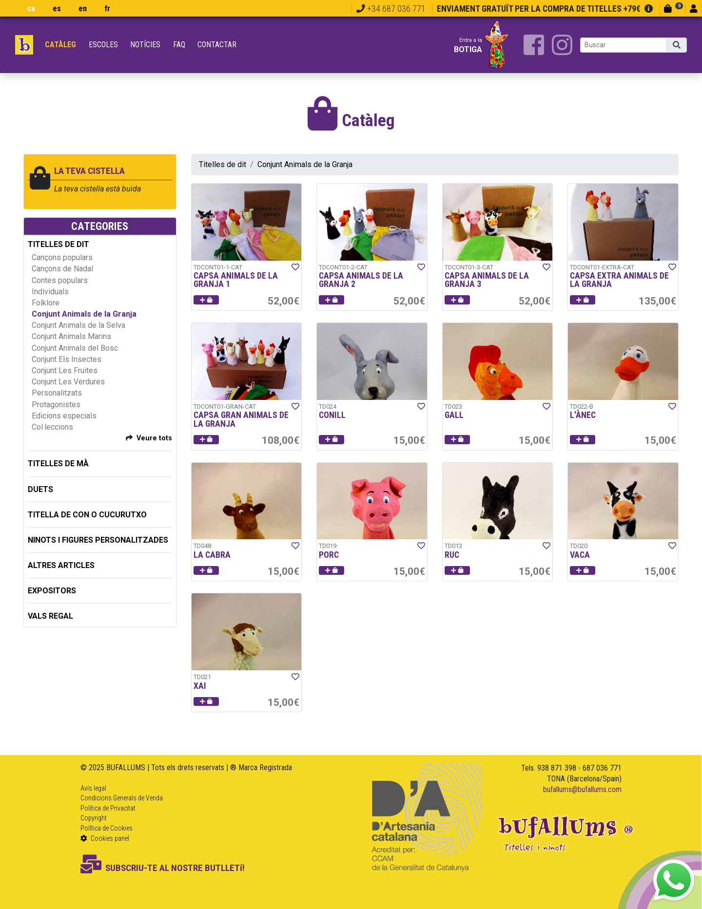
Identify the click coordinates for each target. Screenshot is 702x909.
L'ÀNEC (583, 415)
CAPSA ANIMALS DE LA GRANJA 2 (361, 280)
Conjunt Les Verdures (68, 381)
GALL (454, 415)
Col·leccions (52, 427)
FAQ (179, 44)
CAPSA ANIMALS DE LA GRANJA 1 (236, 280)
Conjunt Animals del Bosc (75, 348)
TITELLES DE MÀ (58, 463)
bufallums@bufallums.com (582, 789)
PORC (329, 555)
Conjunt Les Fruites (65, 370)
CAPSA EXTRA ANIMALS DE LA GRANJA (619, 280)
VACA (580, 555)
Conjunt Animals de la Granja (84, 314)
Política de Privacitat (108, 808)
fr (107, 8)
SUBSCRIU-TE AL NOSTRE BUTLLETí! (162, 867)
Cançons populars (62, 257)
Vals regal (50, 616)
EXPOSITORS (52, 590)
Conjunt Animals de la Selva (78, 325)
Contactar (216, 44)
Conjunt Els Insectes (66, 359)
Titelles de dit (222, 164)
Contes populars (60, 280)
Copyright (93, 818)
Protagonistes (56, 404)
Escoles (103, 44)
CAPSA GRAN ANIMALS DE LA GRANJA (241, 419)
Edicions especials (64, 415)
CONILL (332, 415)
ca (31, 8)
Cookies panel (104, 838)
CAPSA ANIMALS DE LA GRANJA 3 (487, 280)
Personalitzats (57, 393)
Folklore (45, 302)
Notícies (145, 44)
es (57, 8)
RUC (452, 555)
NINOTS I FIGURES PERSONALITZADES (98, 540)
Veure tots (154, 438)
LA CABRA (212, 555)
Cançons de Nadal (62, 268)
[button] (206, 299)
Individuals (50, 291)
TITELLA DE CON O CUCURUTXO (87, 514)
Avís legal (93, 788)
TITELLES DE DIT (58, 244)
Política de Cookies (106, 828)
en (82, 8)
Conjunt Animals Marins (71, 336)
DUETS (40, 489)
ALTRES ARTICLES (61, 565)
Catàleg (60, 44)
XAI (200, 686)
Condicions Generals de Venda (121, 798)
